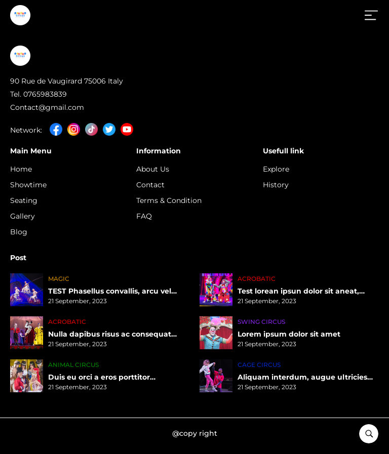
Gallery (22, 216)
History (276, 184)
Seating (23, 200)
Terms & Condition (169, 200)
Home (21, 169)
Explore (276, 169)
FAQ (144, 216)
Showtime (28, 184)
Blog (18, 231)
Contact (150, 184)
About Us (152, 169)
